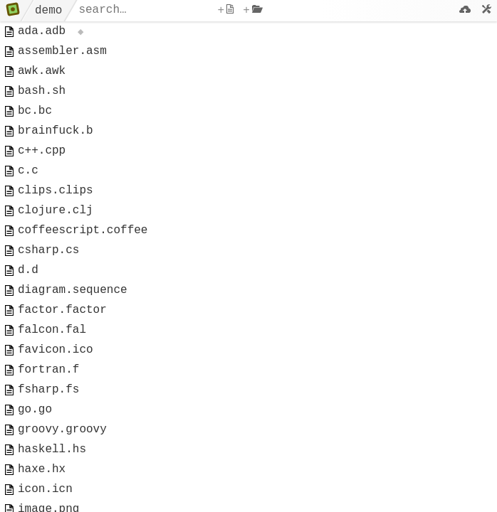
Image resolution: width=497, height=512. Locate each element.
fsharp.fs (48, 442)
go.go (35, 465)
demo (48, 10)
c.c (28, 192)
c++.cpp (42, 169)
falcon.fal (52, 374)
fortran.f (48, 419)
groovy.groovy (62, 488)
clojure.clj (55, 237)
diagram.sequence (72, 328)
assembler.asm (62, 55)
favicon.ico (55, 397)
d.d (28, 306)
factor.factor (62, 351)
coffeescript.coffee (82, 260)
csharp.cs (48, 283)
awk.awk (42, 78)
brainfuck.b (55, 146)
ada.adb (42, 33)
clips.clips (55, 215)
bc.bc (35, 124)
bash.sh (42, 101)
